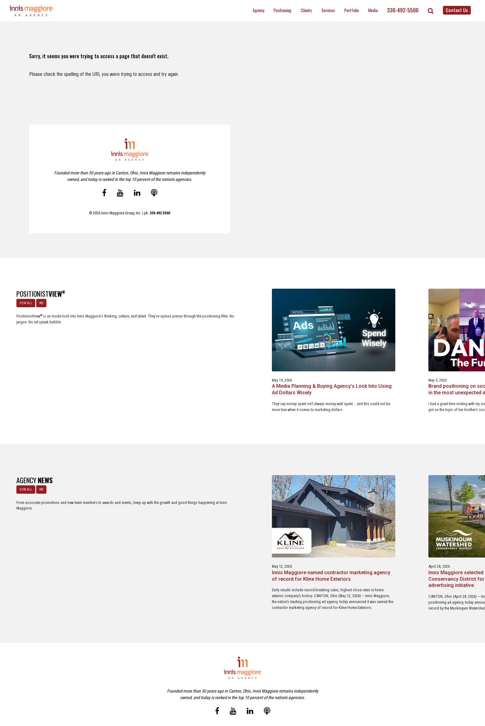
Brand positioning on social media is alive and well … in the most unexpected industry (242, 353)
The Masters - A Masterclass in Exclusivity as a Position (435, 350)
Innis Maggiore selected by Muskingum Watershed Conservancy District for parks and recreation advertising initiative (239, 523)
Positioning (282, 10)
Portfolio (351, 10)
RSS (39, 301)
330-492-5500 (402, 10)
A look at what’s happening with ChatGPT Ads (336, 350)
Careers (212, 694)
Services (328, 10)
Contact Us (457, 10)
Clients (306, 10)
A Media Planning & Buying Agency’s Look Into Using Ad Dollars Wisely (144, 353)
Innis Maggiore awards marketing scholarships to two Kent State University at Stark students (337, 519)
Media (373, 10)
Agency (258, 10)
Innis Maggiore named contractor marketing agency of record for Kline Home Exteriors (145, 519)
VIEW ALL (24, 301)
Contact (246, 694)
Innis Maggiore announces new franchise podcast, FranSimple (432, 516)
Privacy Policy (268, 694)
